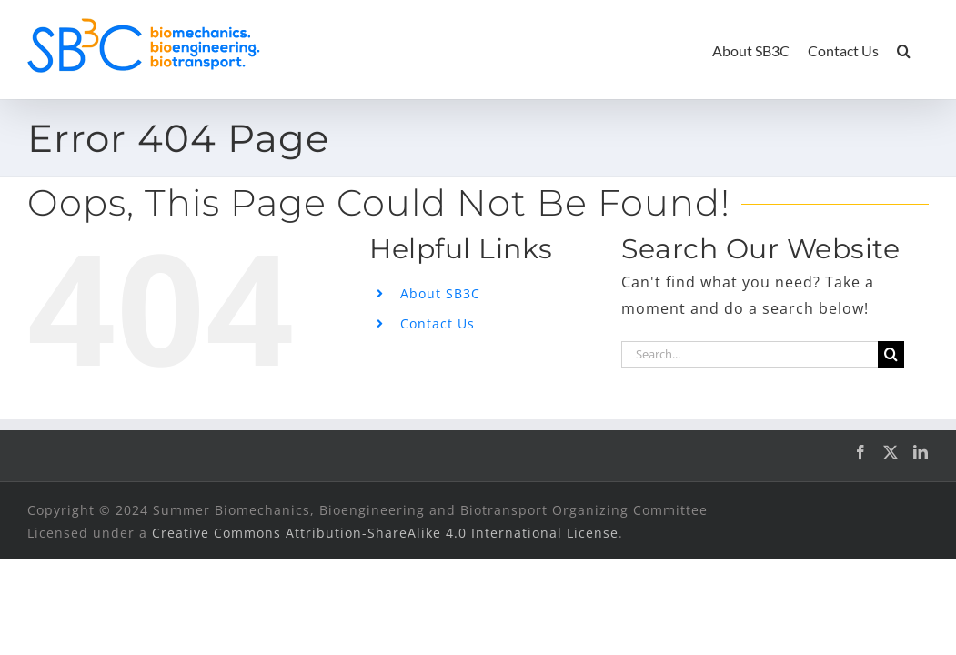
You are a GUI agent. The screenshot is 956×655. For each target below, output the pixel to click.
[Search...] (749, 354)
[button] (922, 49)
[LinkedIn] (921, 452)
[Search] (891, 354)
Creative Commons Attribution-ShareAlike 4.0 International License (385, 532)
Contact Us (437, 323)
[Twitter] (891, 452)
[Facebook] (861, 452)
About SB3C (440, 293)
